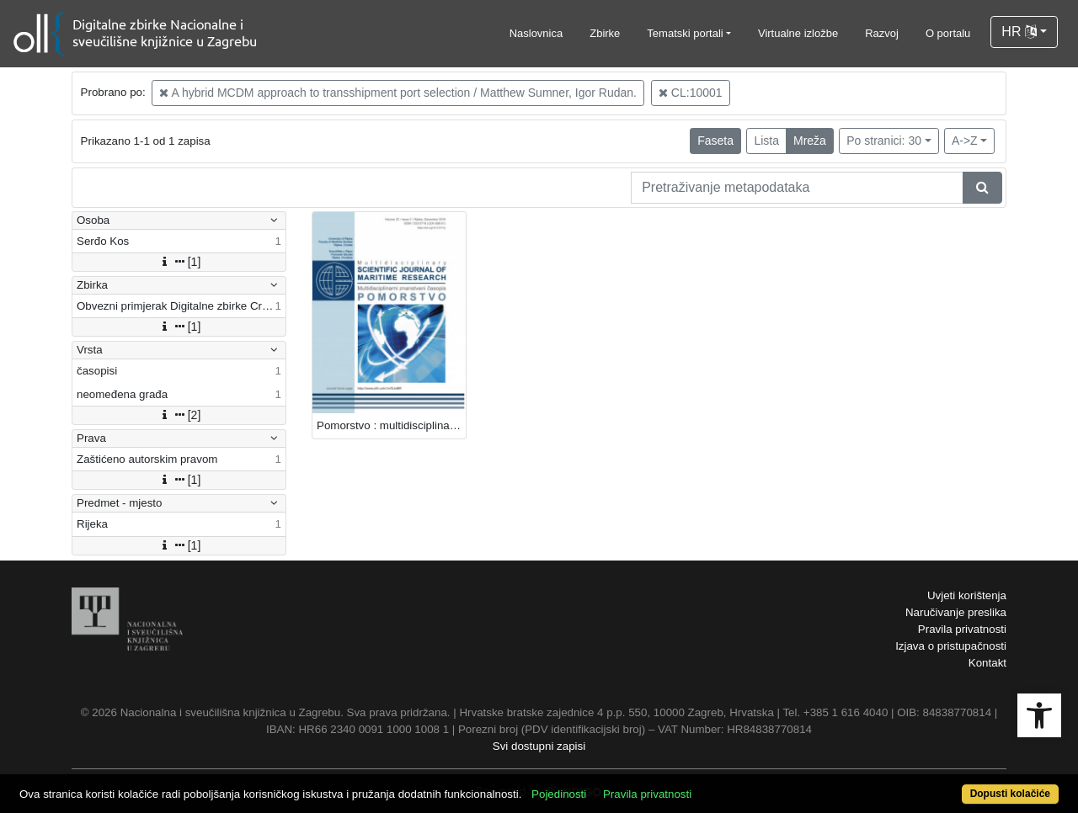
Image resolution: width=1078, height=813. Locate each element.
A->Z (965, 140)
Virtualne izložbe (798, 33)
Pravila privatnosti (962, 629)
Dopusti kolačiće (1010, 794)
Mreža (809, 140)
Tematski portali (685, 33)
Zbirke (605, 33)
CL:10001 (691, 92)
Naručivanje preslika (955, 612)
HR (1019, 31)
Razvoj (882, 33)
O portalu (948, 33)
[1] (179, 261)
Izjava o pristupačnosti (950, 646)
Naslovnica (536, 33)
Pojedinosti (558, 794)
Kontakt (987, 662)
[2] (179, 415)
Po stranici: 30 (883, 140)
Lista (766, 140)
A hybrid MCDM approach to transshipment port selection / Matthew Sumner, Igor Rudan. (398, 92)
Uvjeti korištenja (966, 595)
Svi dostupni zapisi (539, 746)
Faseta (715, 140)
